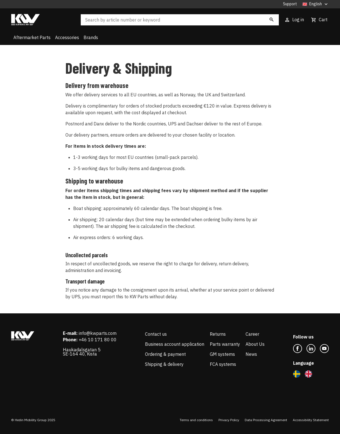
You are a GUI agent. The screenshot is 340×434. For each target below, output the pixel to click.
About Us (255, 344)
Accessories (67, 37)
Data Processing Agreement (266, 420)
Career (252, 334)
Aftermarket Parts (32, 37)
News (251, 354)
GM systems (222, 354)
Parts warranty (225, 344)
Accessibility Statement (311, 420)
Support (290, 4)
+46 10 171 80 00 (97, 339)
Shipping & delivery (164, 364)
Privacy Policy (228, 420)
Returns (218, 334)
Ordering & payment (165, 354)
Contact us (156, 334)
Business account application (174, 344)
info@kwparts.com (97, 333)
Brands (91, 37)
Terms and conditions (196, 420)
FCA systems (223, 364)
